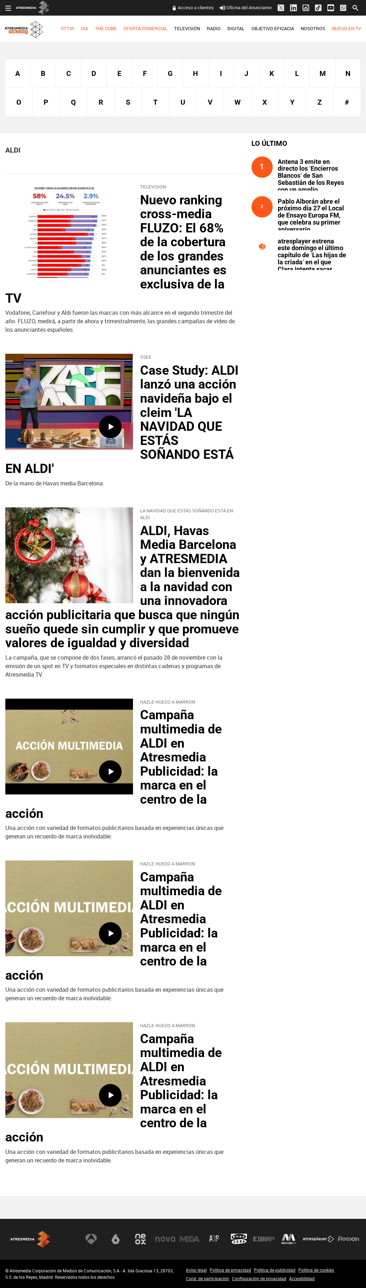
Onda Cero (239, 1239)
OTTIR (67, 28)
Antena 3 (91, 1239)
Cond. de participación (207, 1278)
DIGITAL (235, 28)
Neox (140, 1239)
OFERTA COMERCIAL (145, 28)
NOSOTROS (313, 28)
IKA (84, 28)
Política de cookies (316, 1270)
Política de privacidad (230, 1270)
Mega (189, 1239)
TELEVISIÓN (187, 28)
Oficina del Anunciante (246, 7)
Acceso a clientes (196, 7)
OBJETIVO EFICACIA (272, 28)
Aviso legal (196, 1270)
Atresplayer (318, 1239)
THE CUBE (106, 28)
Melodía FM (288, 1239)
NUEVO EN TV (346, 28)
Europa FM (263, 1239)
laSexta (115, 1239)
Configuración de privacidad (259, 1278)
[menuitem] (67, 29)
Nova (165, 1239)
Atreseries (214, 1239)
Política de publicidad (274, 1270)
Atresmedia (30, 1239)
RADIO (214, 28)
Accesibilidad (302, 1278)
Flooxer (348, 1239)
